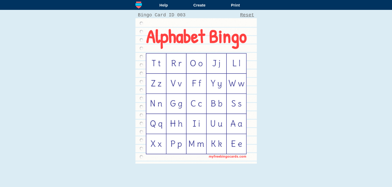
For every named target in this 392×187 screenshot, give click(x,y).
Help (164, 5)
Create (199, 5)
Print (235, 5)
